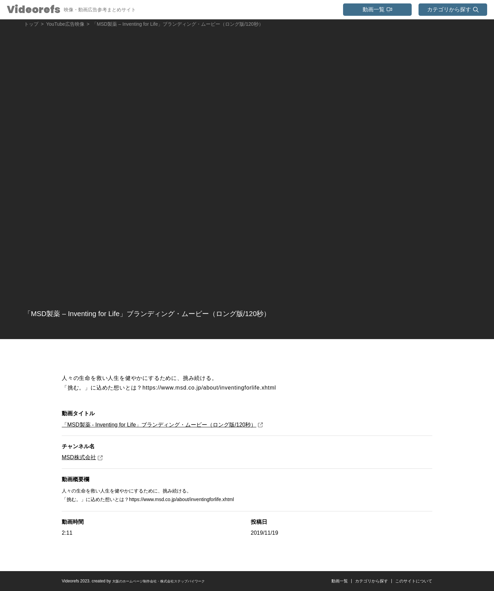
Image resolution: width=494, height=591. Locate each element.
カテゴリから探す (362, 581)
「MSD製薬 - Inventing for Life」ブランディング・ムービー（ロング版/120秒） (162, 425)
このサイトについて (410, 581)
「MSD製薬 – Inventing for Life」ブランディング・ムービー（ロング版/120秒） (209, 312)
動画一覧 (326, 581)
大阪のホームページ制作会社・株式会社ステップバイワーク (167, 581)
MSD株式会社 (82, 457)
